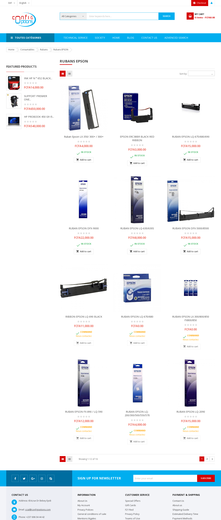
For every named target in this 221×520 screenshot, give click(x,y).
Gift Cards (130, 505)
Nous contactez (84, 336)
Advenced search (139, 37)
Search (166, 16)
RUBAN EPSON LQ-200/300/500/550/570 (137, 413)
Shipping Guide (181, 509)
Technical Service (108, 37)
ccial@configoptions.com (38, 509)
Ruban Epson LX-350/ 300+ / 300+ (84, 136)
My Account (84, 505)
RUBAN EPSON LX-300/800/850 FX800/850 (190, 318)
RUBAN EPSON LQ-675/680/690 (190, 136)
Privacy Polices (85, 509)
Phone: (22, 517)
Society (83, 37)
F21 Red (129, 509)
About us (177, 505)
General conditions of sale (92, 514)
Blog (185, 37)
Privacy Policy (132, 514)
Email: (22, 509)
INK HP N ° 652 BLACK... (38, 78)
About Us (82, 500)
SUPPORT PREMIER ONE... (35, 97)
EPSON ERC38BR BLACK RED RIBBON (137, 138)
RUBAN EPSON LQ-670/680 (137, 316)
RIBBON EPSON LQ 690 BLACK (83, 316)
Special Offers (132, 500)
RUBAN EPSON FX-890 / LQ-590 (83, 411)
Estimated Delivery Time (185, 514)
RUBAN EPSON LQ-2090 (190, 411)
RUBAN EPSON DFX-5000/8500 (190, 228)
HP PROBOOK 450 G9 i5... (39, 116)
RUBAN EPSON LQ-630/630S (137, 228)
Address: (23, 500)
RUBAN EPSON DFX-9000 (84, 228)
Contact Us (166, 37)
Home (67, 37)
